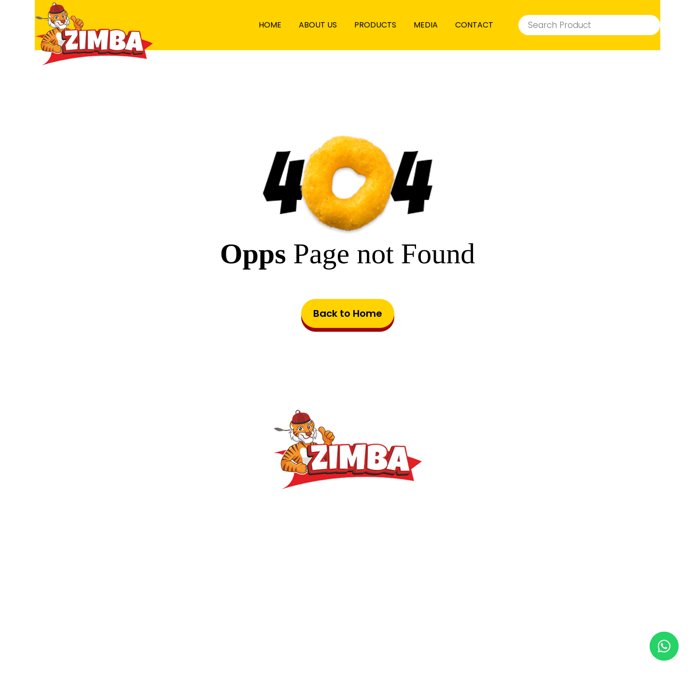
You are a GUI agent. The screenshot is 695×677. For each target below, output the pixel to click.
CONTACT (474, 24)
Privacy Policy (417, 618)
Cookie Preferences (522, 618)
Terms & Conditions (310, 618)
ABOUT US (318, 24)
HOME (270, 24)
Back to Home (347, 313)
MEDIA (426, 24)
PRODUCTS (375, 24)
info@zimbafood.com (362, 554)
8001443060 (371, 575)
